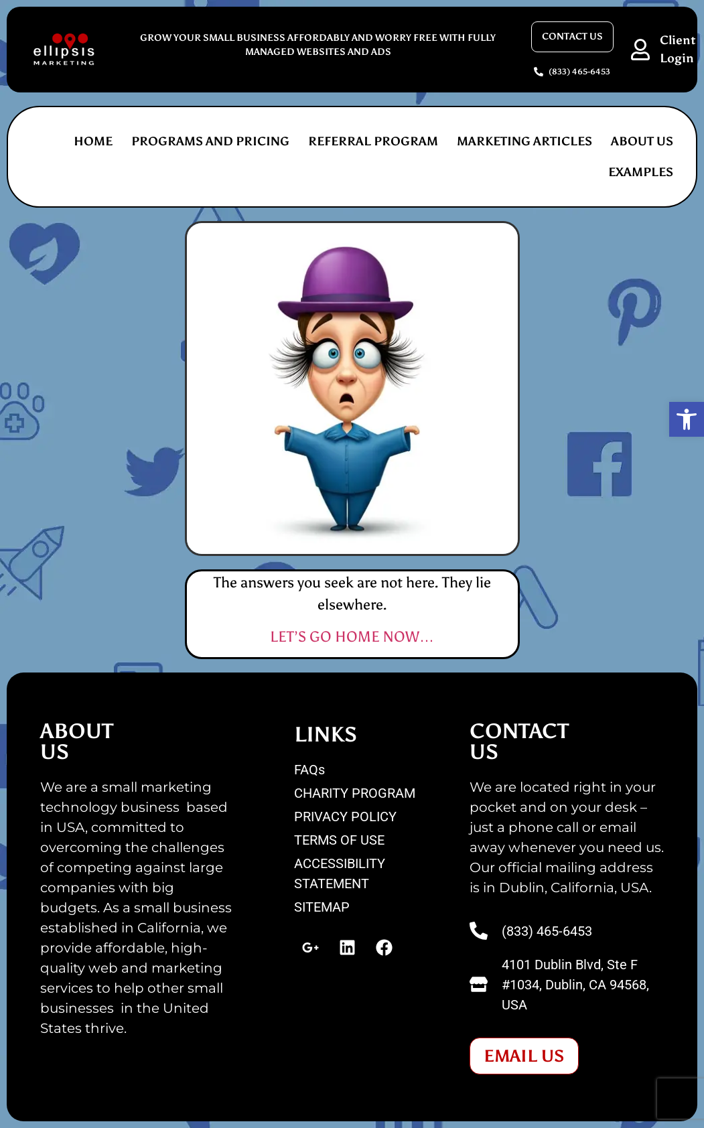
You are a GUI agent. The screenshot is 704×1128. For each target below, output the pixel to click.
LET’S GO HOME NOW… (352, 637)
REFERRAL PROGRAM (373, 141)
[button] (686, 419)
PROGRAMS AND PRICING (210, 141)
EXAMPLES (640, 172)
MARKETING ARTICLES (524, 141)
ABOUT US (642, 141)
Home (93, 141)
